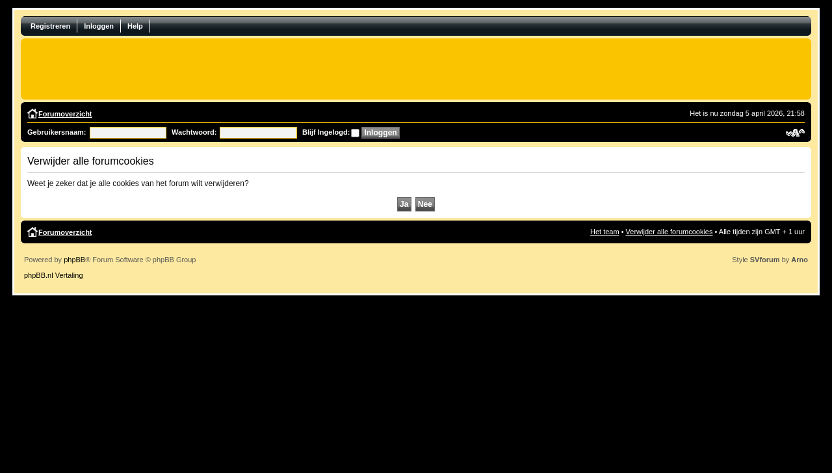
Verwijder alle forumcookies (669, 232)
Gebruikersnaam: (56, 132)
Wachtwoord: (194, 132)
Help (135, 26)
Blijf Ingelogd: (326, 132)
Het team (604, 232)
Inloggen (99, 26)
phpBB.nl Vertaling (53, 275)
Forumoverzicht (65, 114)
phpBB (74, 260)
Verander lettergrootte (795, 133)
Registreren (50, 26)
